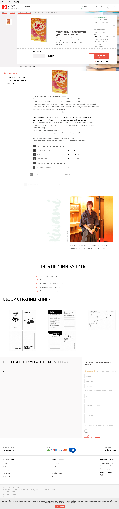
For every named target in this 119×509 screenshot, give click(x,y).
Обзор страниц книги (16, 80)
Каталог (12, 12)
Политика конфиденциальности (15, 497)
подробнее (27, 501)
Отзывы (96, 22)
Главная (4, 12)
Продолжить (60, 506)
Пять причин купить (16, 77)
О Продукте (12, 74)
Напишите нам (105, 469)
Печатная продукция (24, 12)
